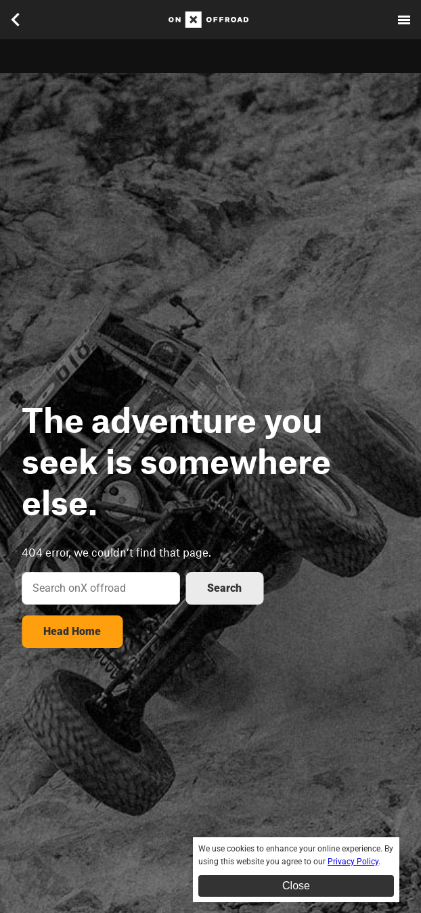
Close (296, 885)
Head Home (72, 631)
